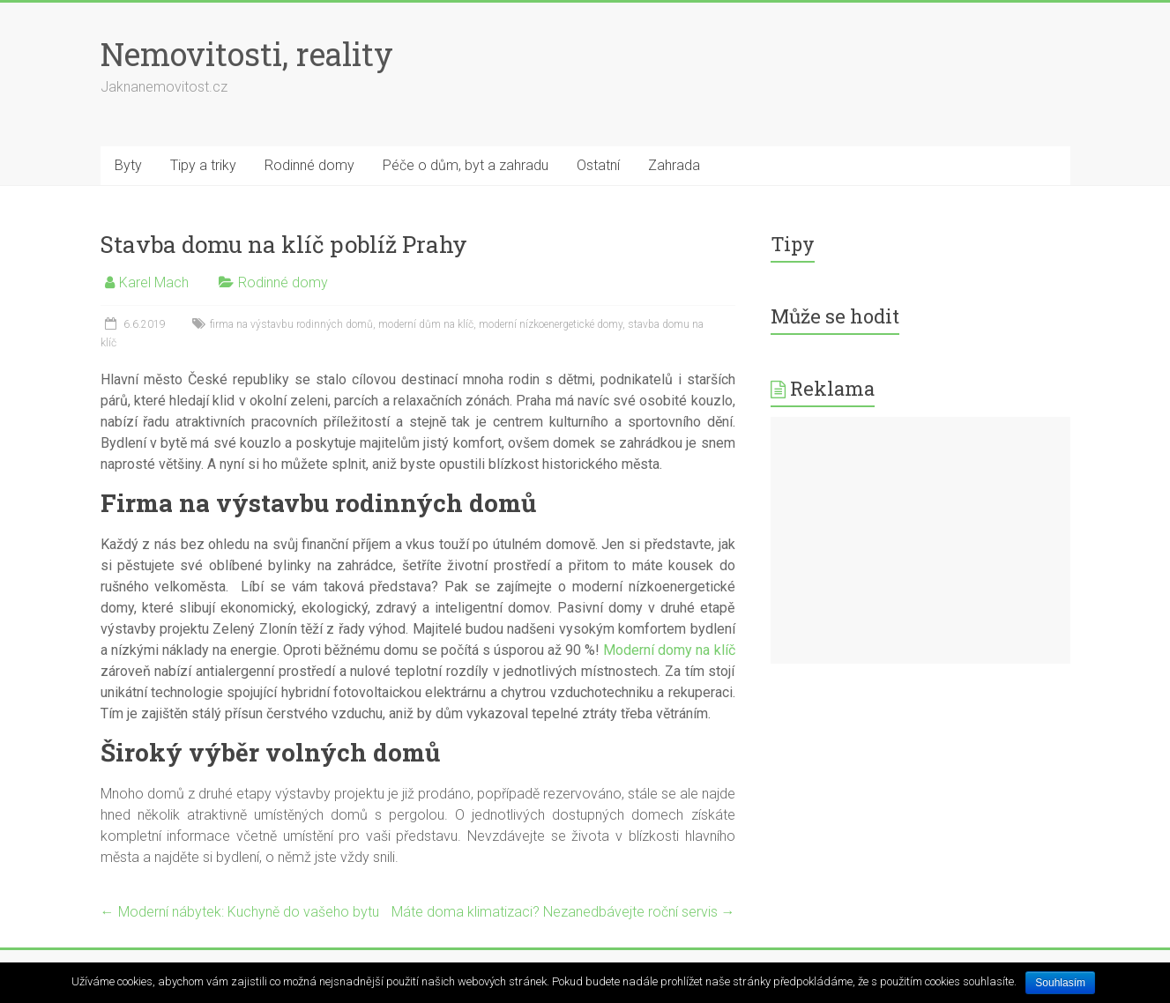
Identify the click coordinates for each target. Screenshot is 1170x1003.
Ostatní (598, 165)
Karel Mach (154, 282)
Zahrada (674, 165)
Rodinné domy (309, 165)
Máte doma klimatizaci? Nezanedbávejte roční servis (563, 911)
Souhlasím (1060, 983)
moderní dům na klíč (425, 324)
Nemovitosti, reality (247, 54)
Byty (128, 165)
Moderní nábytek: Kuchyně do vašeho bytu (240, 911)
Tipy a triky (203, 165)
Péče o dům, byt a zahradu (465, 165)
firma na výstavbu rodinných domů (291, 324)
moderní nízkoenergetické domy (550, 324)
